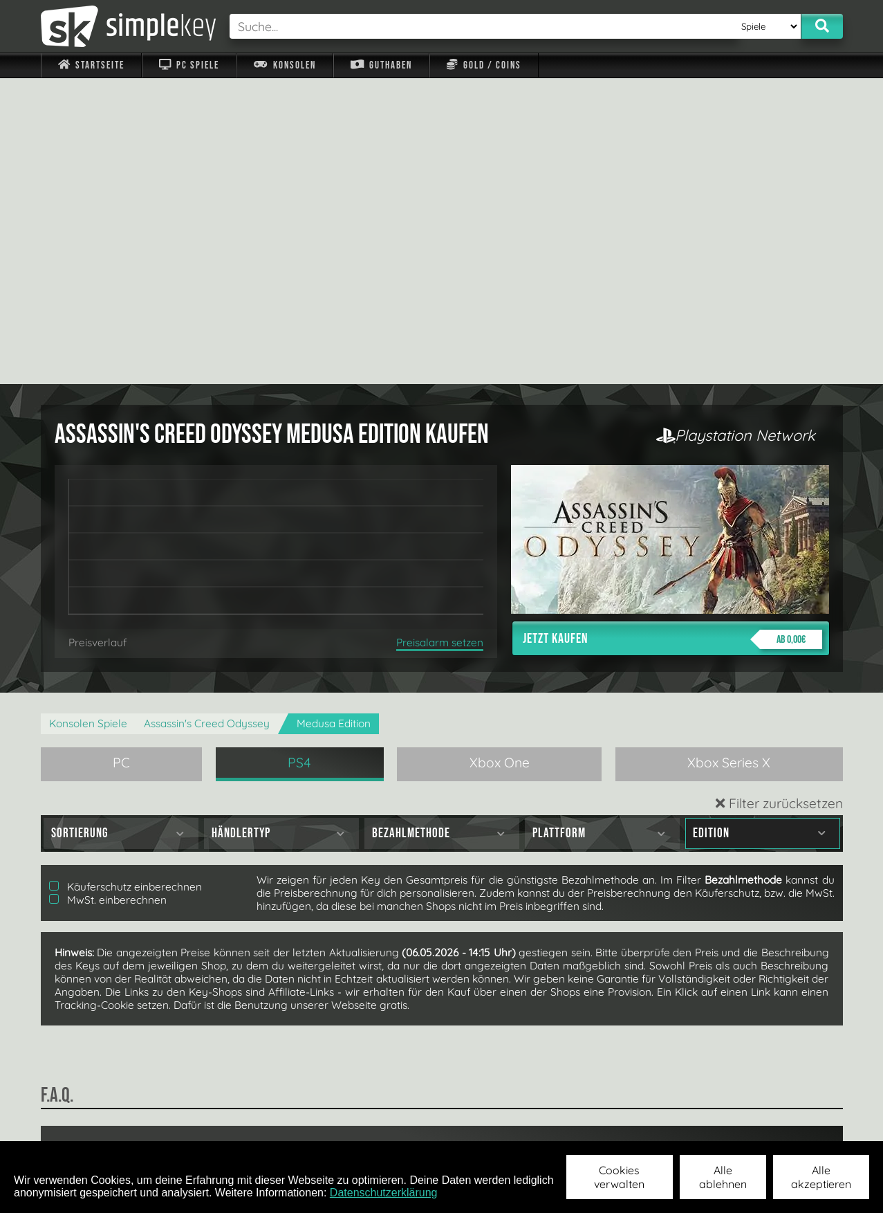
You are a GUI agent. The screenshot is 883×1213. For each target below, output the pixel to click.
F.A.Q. (354, 1123)
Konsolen (284, 65)
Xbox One (500, 456)
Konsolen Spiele (88, 417)
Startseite (91, 65)
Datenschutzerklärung (384, 1192)
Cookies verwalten (619, 1177)
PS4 (299, 456)
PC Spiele (189, 65)
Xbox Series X (728, 456)
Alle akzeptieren (821, 1177)
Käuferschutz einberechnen (125, 580)
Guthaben (381, 65)
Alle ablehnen (723, 1177)
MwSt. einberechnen (108, 594)
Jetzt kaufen (672, 333)
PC (121, 456)
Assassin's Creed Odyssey (207, 417)
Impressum (99, 1123)
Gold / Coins (484, 65)
